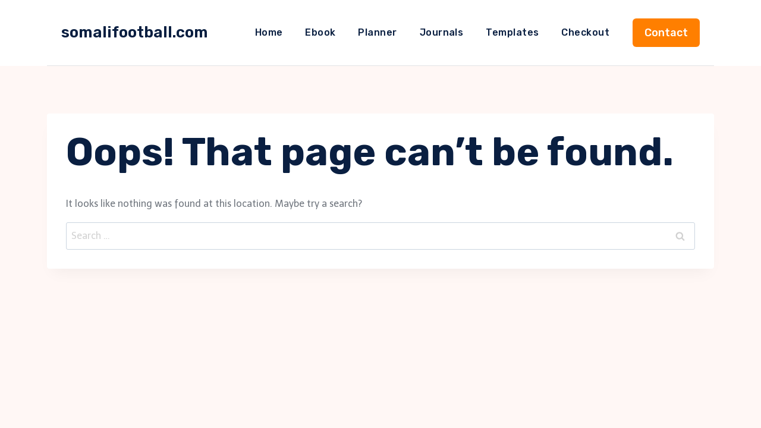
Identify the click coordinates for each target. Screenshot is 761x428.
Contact (666, 32)
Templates (512, 32)
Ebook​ (320, 32)
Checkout (585, 32)
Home (269, 32)
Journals (442, 32)
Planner (377, 32)
